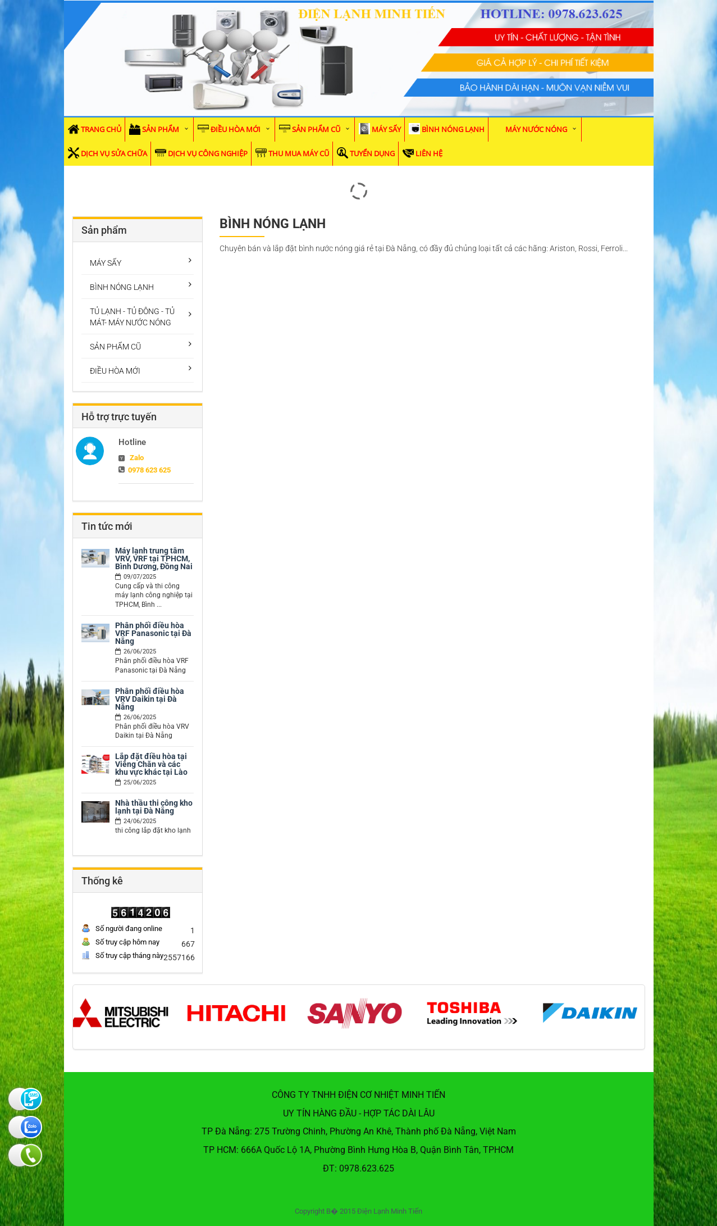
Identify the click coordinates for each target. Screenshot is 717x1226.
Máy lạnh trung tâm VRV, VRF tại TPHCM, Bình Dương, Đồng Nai (154, 558)
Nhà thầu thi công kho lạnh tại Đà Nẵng (154, 807)
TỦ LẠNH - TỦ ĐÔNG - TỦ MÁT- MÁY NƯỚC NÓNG (132, 317)
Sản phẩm (160, 129)
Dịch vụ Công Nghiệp (208, 153)
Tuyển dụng (372, 153)
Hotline (132, 442)
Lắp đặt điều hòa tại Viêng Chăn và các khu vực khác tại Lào (151, 764)
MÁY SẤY (386, 129)
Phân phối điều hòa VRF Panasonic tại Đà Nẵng (153, 633)
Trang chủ (101, 129)
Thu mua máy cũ (298, 153)
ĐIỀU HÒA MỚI (236, 129)
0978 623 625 (149, 470)
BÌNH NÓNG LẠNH (453, 129)
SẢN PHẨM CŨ (316, 129)
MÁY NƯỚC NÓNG (536, 129)
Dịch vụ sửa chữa (114, 153)
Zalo (137, 457)
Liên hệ (428, 153)
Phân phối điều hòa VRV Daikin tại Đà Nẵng (149, 699)
